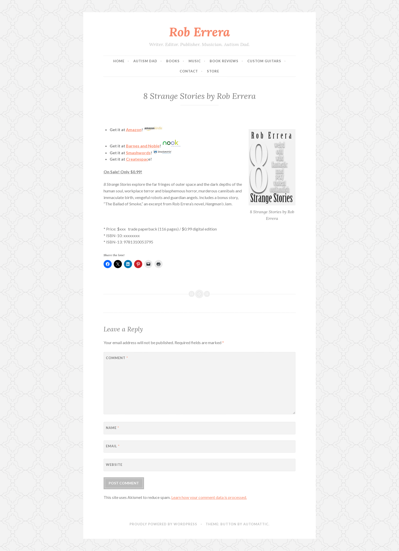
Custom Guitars (264, 61)
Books (173, 61)
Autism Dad (145, 61)
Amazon (133, 129)
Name (112, 428)
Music (195, 61)
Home (118, 61)
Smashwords (138, 152)
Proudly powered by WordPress (163, 524)
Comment (117, 358)
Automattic (255, 524)
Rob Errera (199, 32)
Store (213, 71)
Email (113, 446)
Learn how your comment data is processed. (209, 497)
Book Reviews (224, 61)
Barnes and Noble (143, 145)
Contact (189, 71)
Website (114, 465)
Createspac (137, 159)
